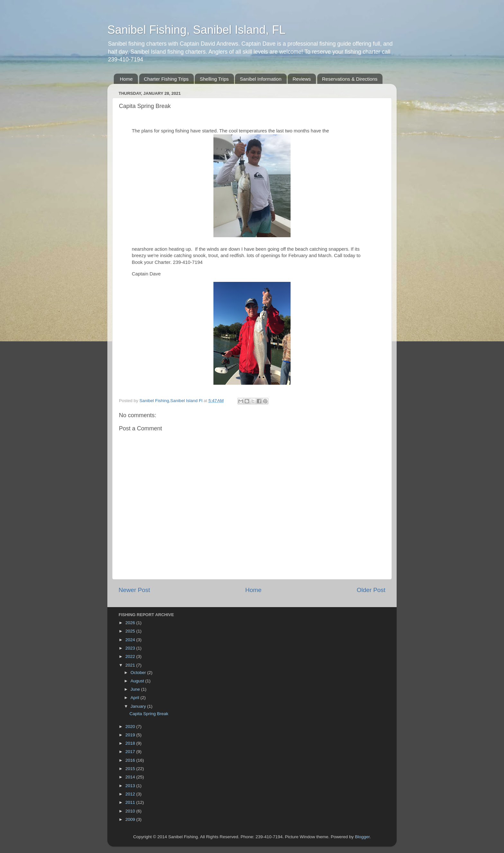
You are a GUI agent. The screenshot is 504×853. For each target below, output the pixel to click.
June (135, 689)
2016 (130, 760)
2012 (130, 794)
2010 (130, 811)
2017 (130, 751)
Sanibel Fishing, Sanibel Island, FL (196, 29)
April (135, 697)
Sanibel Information (260, 79)
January (138, 706)
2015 (130, 768)
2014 (130, 777)
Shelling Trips (214, 79)
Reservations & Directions (350, 79)
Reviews (301, 79)
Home (126, 79)
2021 (130, 665)
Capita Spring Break (149, 713)
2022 (130, 656)
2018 (130, 743)
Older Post (371, 590)
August (137, 680)
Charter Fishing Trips (166, 79)
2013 (130, 785)
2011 (130, 802)
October (138, 672)
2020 (130, 726)
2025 (130, 631)
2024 (130, 639)
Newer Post (134, 590)
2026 (130, 622)
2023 (130, 648)
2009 (130, 819)
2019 (130, 734)
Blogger (362, 836)
